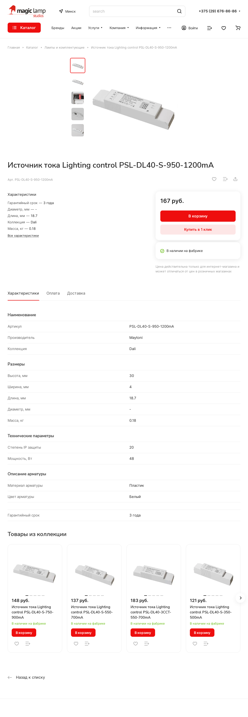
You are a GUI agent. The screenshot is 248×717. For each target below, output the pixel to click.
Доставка (76, 293)
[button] (240, 598)
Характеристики (23, 293)
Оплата (53, 293)
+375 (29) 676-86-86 (218, 11)
